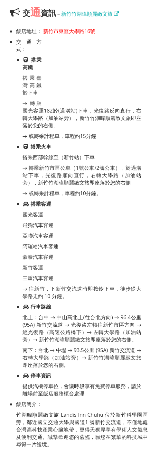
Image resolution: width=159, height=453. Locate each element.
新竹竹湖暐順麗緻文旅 (90, 13)
